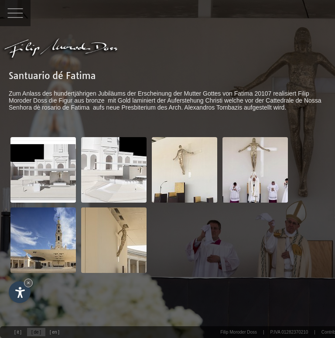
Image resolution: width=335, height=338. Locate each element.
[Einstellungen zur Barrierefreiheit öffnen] (20, 292)
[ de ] (36, 332)
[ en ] (54, 332)
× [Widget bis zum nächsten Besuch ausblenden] (28, 282)
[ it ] (17, 332)
